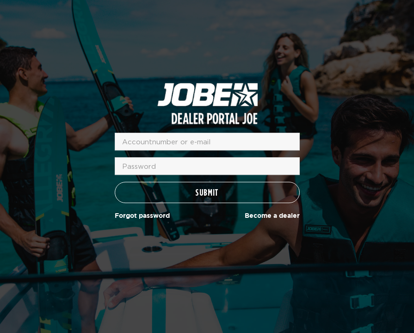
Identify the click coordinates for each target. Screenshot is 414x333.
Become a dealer (272, 216)
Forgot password (142, 216)
